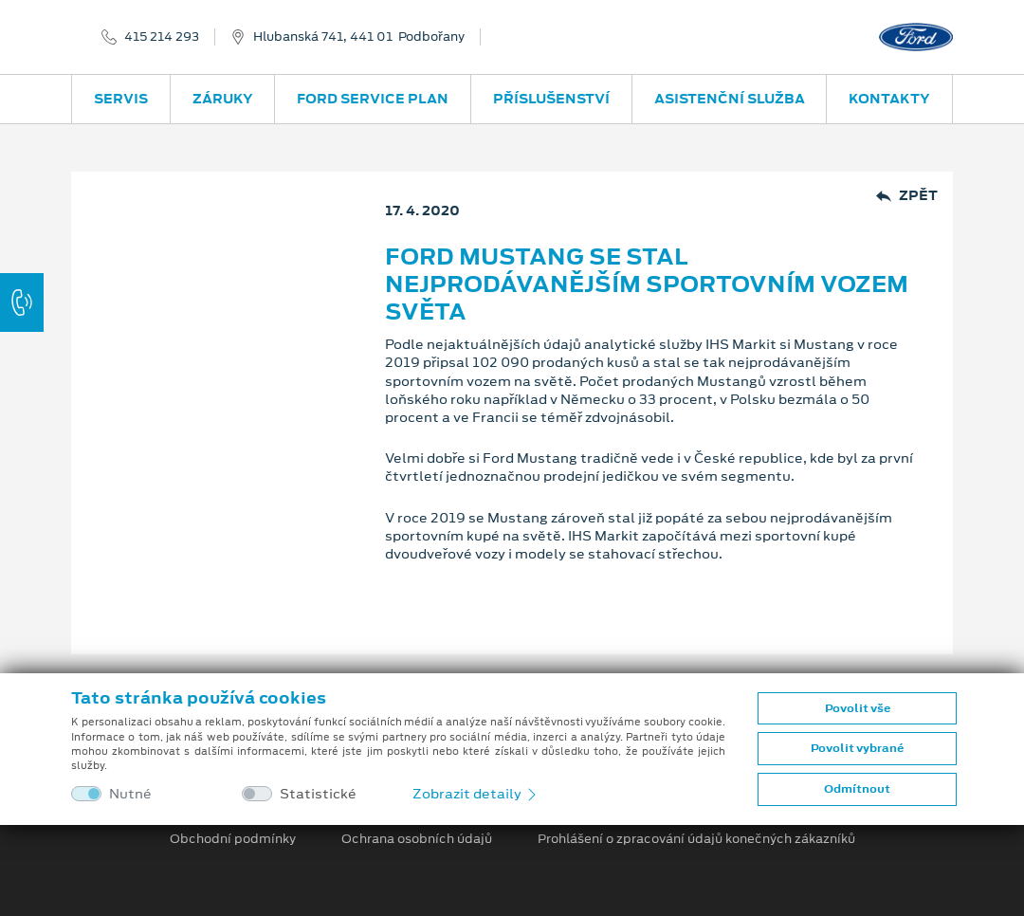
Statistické (318, 794)
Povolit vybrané (857, 748)
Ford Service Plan (372, 98)
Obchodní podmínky (233, 839)
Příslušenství (551, 98)
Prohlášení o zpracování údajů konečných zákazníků (696, 839)
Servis (121, 98)
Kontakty (889, 98)
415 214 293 (161, 37)
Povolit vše (857, 708)
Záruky (222, 98)
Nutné (130, 794)
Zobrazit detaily (475, 793)
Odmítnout (857, 789)
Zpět (907, 196)
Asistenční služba (729, 98)
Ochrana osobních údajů (416, 839)
